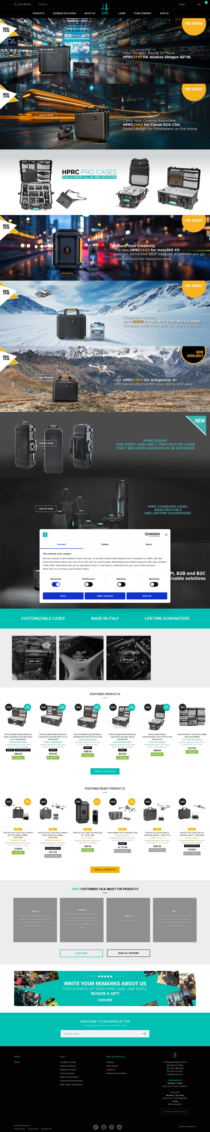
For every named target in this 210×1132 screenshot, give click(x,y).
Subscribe (142, 1033)
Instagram (111, 1127)
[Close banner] (166, 535)
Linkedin (119, 1127)
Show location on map (175, 1111)
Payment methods (67, 1066)
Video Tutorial (112, 1066)
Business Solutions (64, 13)
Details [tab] (105, 544)
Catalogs (110, 1062)
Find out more (46, 49)
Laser (122, 13)
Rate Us (164, 13)
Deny (63, 596)
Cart (201, 4)
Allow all (146, 596)
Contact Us (110, 1069)
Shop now (81, 953)
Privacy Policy (19, 1129)
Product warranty (67, 1073)
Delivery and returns (68, 1069)
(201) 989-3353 (25, 4)
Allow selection (105, 596)
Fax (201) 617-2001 (175, 1071)
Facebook (95, 1127)
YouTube (103, 1127)
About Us (89, 13)
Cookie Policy (33, 1129)
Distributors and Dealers (116, 1073)
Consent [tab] (61, 544)
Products (38, 13)
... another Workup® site (186, 1126)
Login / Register (193, 4)
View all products (105, 771)
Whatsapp (43, 4)
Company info (46, 1129)
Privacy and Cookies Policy (71, 1081)
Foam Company (142, 13)
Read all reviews (128, 953)
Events (17, 1062)
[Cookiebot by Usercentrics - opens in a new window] (147, 535)
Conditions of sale (68, 1062)
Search (182, 4)
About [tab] (148, 544)
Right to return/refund (69, 1077)
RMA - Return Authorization (71, 1084)
